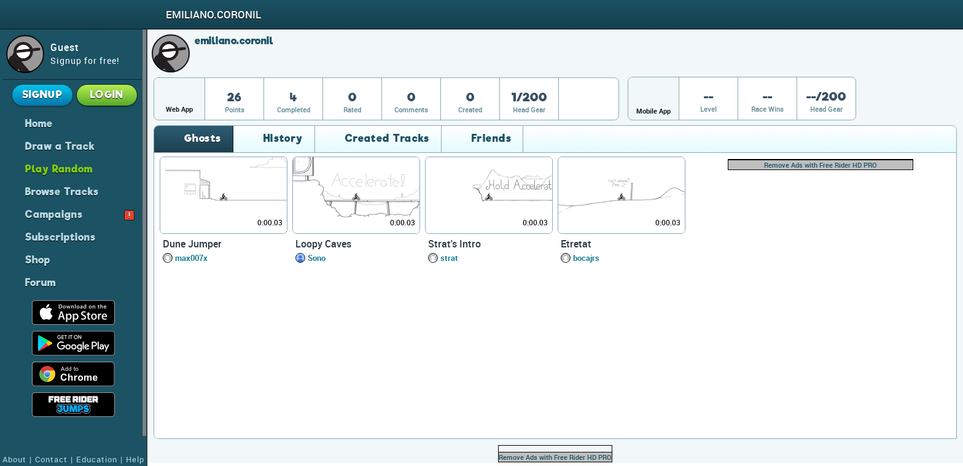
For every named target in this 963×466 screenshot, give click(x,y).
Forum (40, 282)
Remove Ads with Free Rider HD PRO (820, 164)
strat (449, 258)
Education (96, 459)
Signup (42, 94)
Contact (51, 459)
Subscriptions (60, 236)
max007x (191, 258)
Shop (37, 259)
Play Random (59, 168)
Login (106, 94)
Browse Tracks (62, 191)
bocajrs (586, 258)
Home (39, 123)
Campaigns (80, 213)
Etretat (576, 243)
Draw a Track (60, 145)
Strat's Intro (454, 243)
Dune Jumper (192, 243)
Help (135, 459)
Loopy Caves (323, 243)
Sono (317, 258)
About (14, 459)
